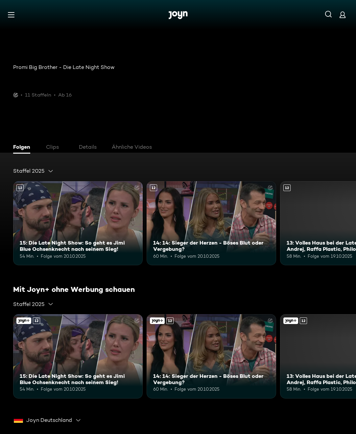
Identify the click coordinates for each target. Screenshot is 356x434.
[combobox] (33, 171)
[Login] (342, 14)
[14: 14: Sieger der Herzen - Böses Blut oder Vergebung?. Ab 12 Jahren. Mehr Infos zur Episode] (211, 223)
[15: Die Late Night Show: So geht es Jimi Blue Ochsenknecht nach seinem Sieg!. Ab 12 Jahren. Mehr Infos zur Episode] (78, 223)
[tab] (23, 148)
